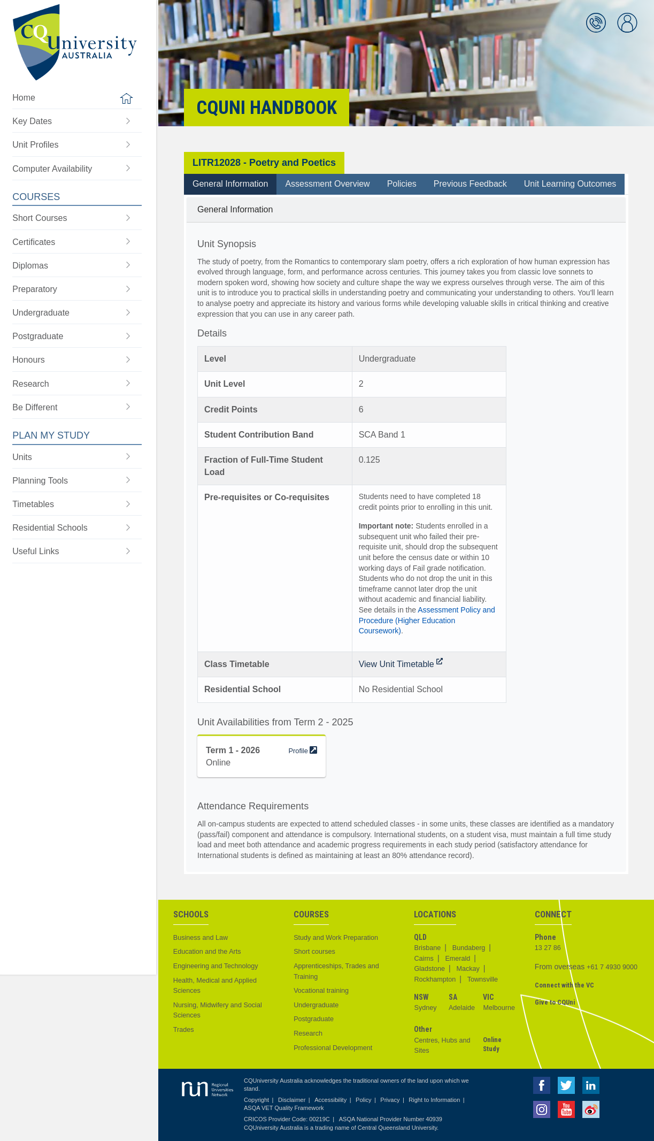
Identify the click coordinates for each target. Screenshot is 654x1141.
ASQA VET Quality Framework (284, 1108)
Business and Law (200, 937)
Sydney (425, 1008)
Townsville (482, 979)
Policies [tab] (402, 183)
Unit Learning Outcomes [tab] (570, 183)
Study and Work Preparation (336, 937)
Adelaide (462, 1008)
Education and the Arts (207, 951)
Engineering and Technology (215, 966)
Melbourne (499, 1008)
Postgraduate (314, 1019)
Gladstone (429, 968)
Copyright (256, 1100)
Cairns (423, 958)
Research (308, 1033)
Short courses (314, 951)
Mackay (467, 968)
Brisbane (427, 948)
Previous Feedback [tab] (470, 183)
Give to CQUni (555, 1002)
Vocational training (321, 990)
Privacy (389, 1100)
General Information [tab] (230, 183)
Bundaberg (469, 948)
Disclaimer (291, 1100)
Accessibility (330, 1100)
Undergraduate (316, 1005)
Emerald (457, 958)
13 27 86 (548, 948)
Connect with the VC (564, 985)
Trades (183, 1029)
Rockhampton (435, 979)
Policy (363, 1100)
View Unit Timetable (401, 664)
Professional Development (333, 1048)
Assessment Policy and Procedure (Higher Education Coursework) (427, 620)
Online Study (492, 1044)
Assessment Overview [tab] (327, 183)
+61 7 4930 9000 (612, 967)
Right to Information (434, 1100)
